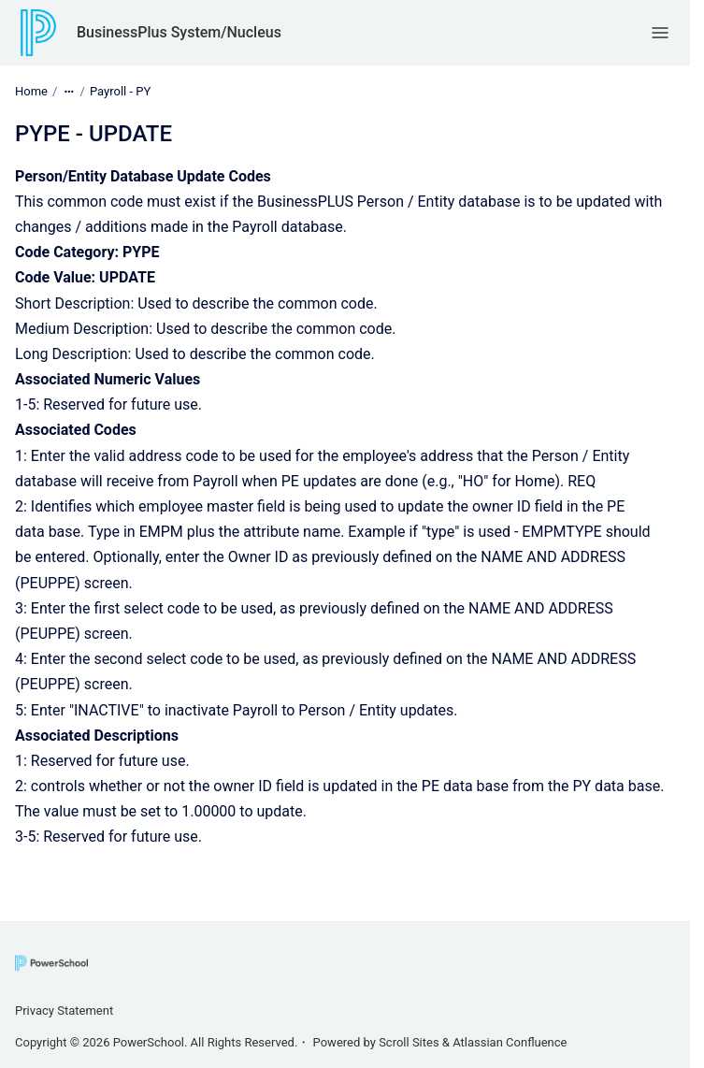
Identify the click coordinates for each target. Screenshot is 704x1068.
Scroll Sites (409, 1042)
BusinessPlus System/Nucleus (179, 32)
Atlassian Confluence (510, 1042)
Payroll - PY (120, 91)
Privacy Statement (64, 1010)
